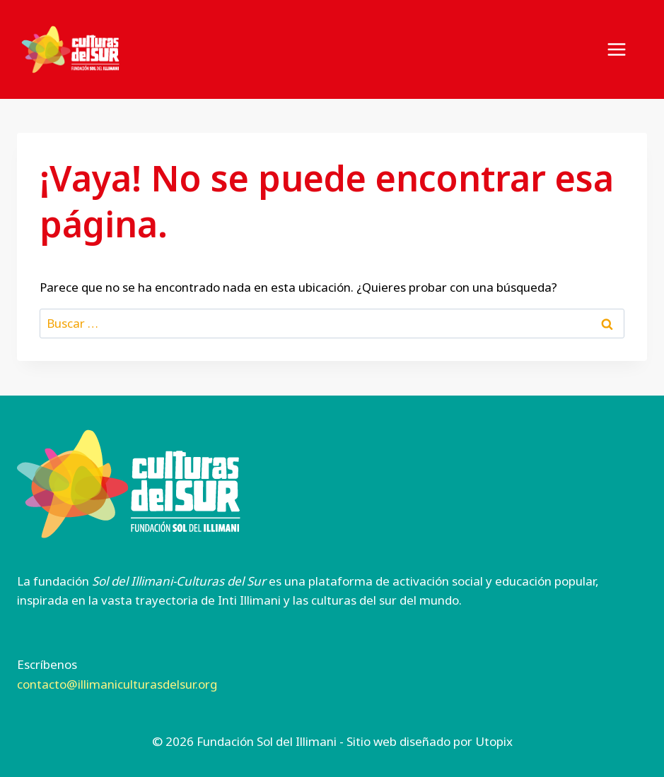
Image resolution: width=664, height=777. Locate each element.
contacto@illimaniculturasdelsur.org (117, 684)
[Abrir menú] (623, 49)
